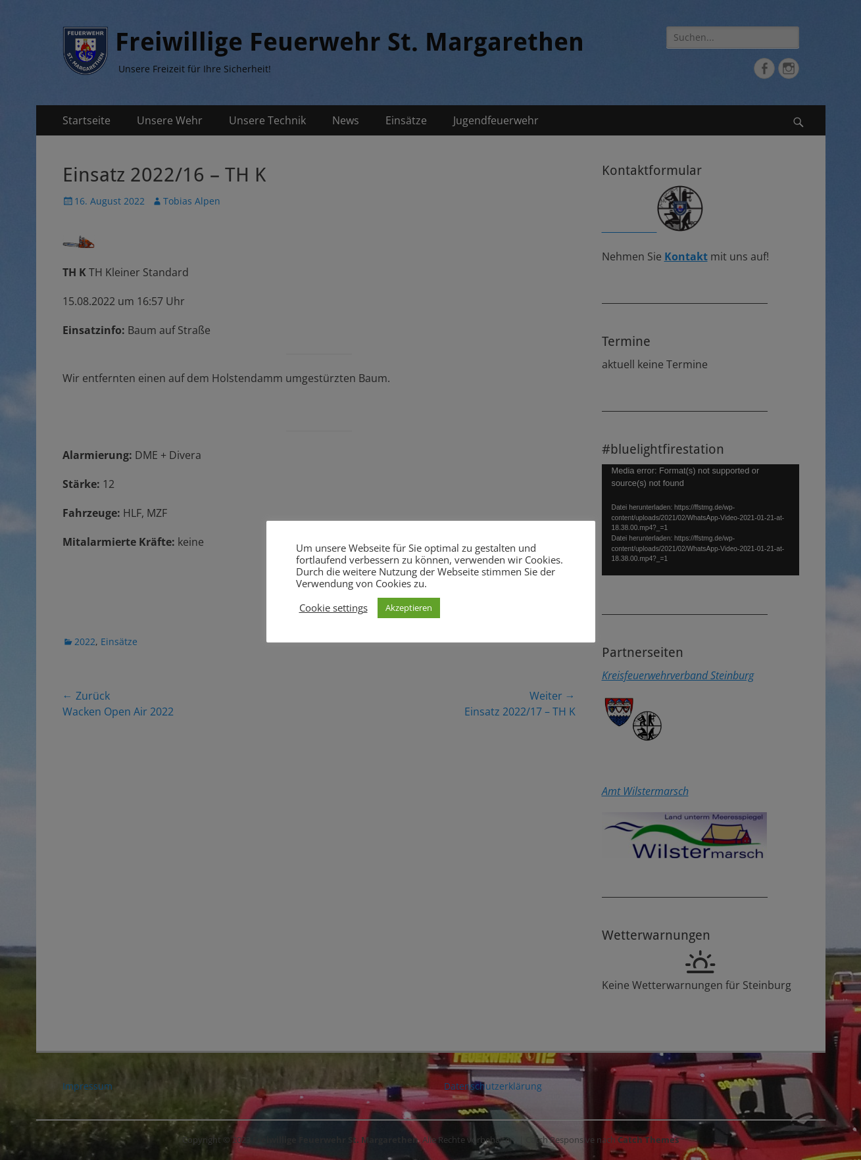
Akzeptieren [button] (408, 608)
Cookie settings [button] (333, 608)
